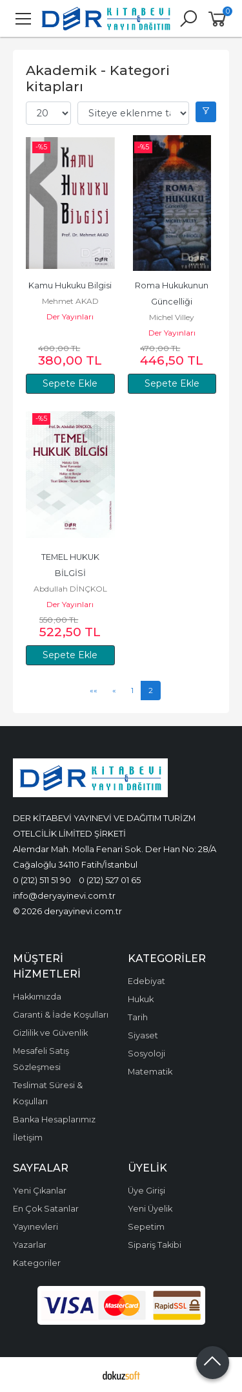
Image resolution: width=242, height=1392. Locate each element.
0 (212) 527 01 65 (110, 880)
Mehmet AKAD (70, 301)
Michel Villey (171, 317)
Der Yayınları (70, 316)
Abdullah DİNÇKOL (70, 589)
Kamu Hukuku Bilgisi (70, 285)
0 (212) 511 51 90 (42, 880)
